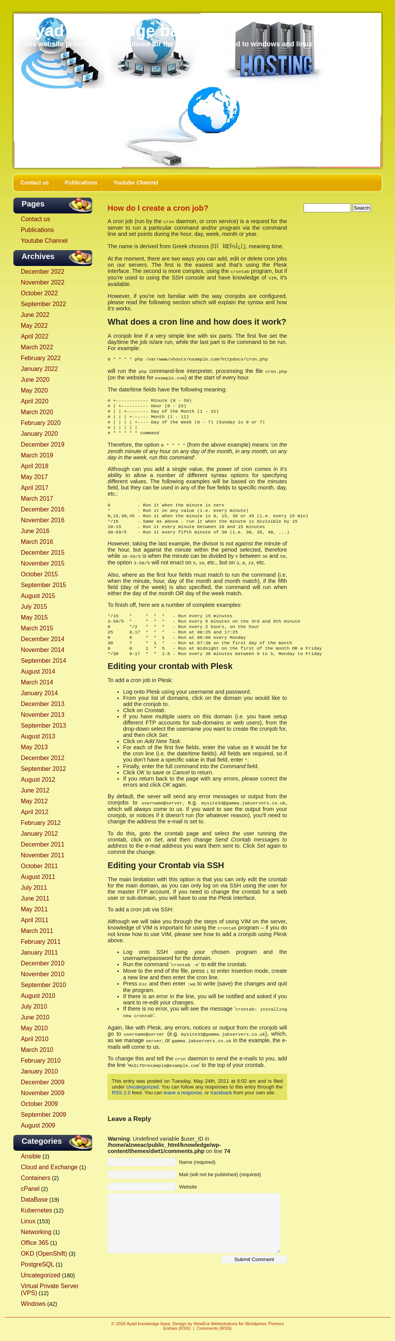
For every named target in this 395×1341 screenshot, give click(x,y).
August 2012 (38, 779)
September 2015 (43, 585)
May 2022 (34, 325)
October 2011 (39, 866)
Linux (28, 1221)
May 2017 (34, 477)
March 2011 (37, 931)
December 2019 (42, 444)
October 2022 (39, 293)
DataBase (34, 1199)
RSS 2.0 (121, 1102)
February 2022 (41, 358)
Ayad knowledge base (111, 30)
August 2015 (38, 596)
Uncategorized (40, 1275)
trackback (221, 1102)
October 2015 (39, 574)
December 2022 (42, 271)
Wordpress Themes (264, 1323)
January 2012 (39, 833)
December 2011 (42, 844)
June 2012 (35, 790)
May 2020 (34, 390)
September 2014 (43, 660)
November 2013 (42, 714)
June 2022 (35, 315)
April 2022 (34, 336)
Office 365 (35, 1242)
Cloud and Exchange (49, 1167)
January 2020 (39, 433)
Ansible (31, 1156)
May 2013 (34, 747)
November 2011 (42, 855)
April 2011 (34, 920)
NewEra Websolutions (215, 1323)
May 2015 (34, 617)
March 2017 (37, 498)
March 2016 (37, 541)
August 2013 (38, 736)
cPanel (30, 1188)
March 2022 (37, 347)
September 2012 (43, 768)
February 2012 (41, 823)
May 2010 (34, 1028)
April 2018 (34, 466)
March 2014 (37, 682)
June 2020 (35, 379)
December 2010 (42, 963)
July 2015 (34, 606)
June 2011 (35, 898)
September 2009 (43, 1114)
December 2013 (42, 704)
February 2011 (41, 941)
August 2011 (38, 877)
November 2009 (42, 1093)
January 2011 (39, 952)
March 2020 (37, 412)
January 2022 (39, 369)
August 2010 (38, 995)
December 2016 (42, 509)
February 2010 (41, 1060)
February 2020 (41, 423)
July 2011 (34, 887)
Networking (36, 1232)
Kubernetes (36, 1210)
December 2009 (42, 1082)
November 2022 (42, 282)
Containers (36, 1178)
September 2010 (43, 985)
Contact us (34, 182)
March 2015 (37, 628)
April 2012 (34, 812)
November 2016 (42, 520)
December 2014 (42, 639)
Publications (81, 182)
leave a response (183, 1102)
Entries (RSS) (177, 1328)
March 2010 (37, 1049)
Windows (33, 1303)
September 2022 (43, 304)
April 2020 (34, 401)
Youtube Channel (135, 182)
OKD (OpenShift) (44, 1253)
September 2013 (43, 725)
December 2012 (42, 758)
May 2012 (34, 801)
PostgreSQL (37, 1264)
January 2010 (39, 1071)
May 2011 (34, 909)
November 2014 (42, 650)
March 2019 (37, 455)
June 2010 (35, 1017)
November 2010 (42, 974)
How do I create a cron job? (158, 208)
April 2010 (34, 1039)
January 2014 (39, 693)
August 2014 (38, 671)
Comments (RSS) (214, 1328)
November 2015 (42, 563)
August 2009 (38, 1125)
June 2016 (35, 531)
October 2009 (39, 1104)
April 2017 (34, 487)
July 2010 (34, 1006)
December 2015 (42, 552)
